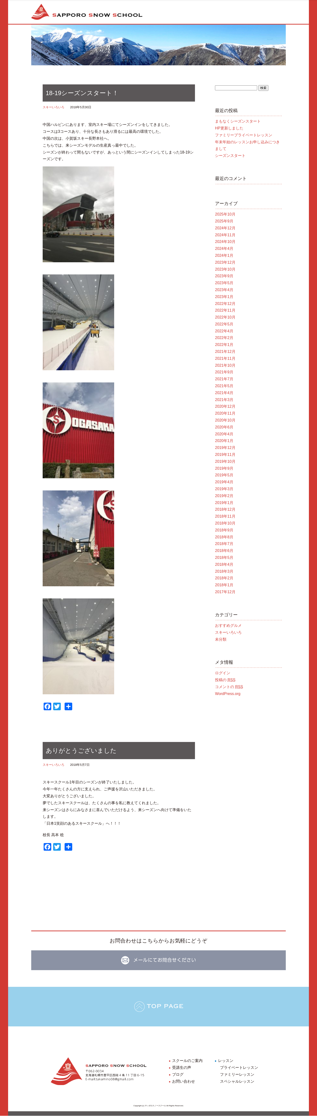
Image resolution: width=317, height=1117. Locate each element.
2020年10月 (225, 420)
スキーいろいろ (53, 107)
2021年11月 (225, 358)
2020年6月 (224, 427)
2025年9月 (224, 221)
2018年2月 (224, 578)
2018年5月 (224, 558)
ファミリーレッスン (237, 1076)
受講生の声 (181, 1069)
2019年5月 (224, 475)
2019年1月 (224, 503)
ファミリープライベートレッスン (243, 135)
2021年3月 (224, 400)
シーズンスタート (230, 156)
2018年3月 (224, 571)
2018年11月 (225, 516)
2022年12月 (225, 304)
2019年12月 (225, 448)
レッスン (225, 1062)
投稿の (225, 680)
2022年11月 (225, 310)
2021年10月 (225, 365)
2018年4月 (224, 564)
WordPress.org (227, 694)
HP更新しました (229, 128)
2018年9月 (224, 530)
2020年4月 (224, 434)
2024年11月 (225, 235)
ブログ (178, 1076)
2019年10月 (225, 461)
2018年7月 (224, 544)
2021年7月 (224, 379)
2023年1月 (224, 297)
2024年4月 (224, 249)
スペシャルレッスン (237, 1083)
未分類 (220, 639)
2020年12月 (225, 406)
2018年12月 (225, 509)
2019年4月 (224, 482)
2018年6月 (224, 551)
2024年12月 (225, 228)
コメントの (229, 687)
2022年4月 (224, 331)
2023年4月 (224, 290)
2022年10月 (225, 317)
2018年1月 (224, 585)
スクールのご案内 (187, 1062)
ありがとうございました (81, 750)
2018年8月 (224, 537)
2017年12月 (225, 592)
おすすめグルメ (228, 625)
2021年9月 (224, 372)
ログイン (222, 673)
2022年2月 (224, 338)
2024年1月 (224, 255)
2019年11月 (225, 455)
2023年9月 (224, 276)
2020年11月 (225, 413)
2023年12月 (225, 262)
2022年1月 (224, 345)
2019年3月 (224, 489)
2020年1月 (224, 441)
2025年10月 (225, 214)
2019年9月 (224, 468)
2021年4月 (224, 393)
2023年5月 (224, 283)
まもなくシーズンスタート (238, 121)
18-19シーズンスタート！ (82, 93)
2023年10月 (225, 269)
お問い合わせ (183, 1083)
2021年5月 (224, 386)
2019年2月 (224, 496)
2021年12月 (225, 352)
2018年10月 (225, 523)
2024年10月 (225, 242)
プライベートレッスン (239, 1069)
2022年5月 (224, 324)
